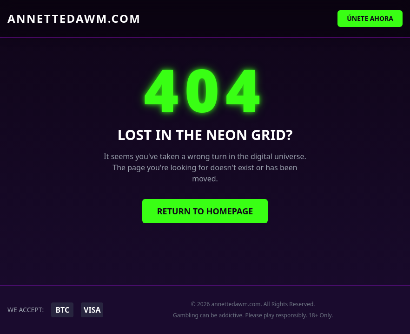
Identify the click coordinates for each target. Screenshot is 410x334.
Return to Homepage (205, 211)
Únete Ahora (370, 18)
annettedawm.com (74, 18)
